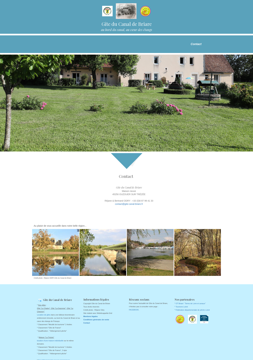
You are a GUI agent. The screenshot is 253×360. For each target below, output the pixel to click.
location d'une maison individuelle (50, 341)
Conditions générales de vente (96, 320)
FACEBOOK (134, 310)
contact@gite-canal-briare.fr (129, 204)
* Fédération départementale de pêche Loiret (192, 310)
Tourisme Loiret (182, 307)
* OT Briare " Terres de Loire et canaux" (190, 303)
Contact (196, 44)
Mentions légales (90, 316)
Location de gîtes (44, 315)
